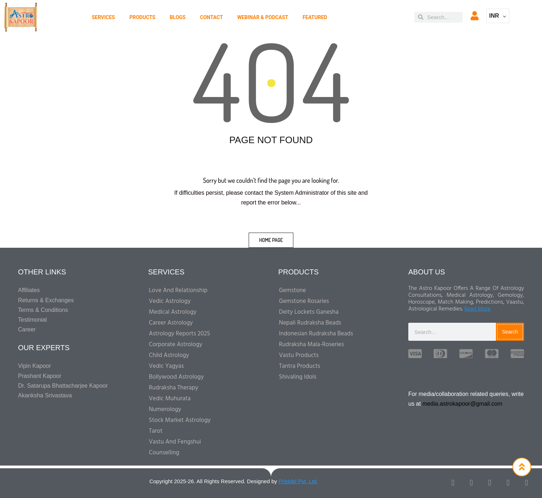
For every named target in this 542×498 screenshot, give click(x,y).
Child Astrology (169, 355)
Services (103, 17)
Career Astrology (171, 323)
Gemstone (292, 290)
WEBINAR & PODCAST (262, 17)
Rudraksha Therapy (173, 388)
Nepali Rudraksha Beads (310, 323)
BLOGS (178, 17)
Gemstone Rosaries (304, 301)
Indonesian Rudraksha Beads (316, 334)
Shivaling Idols (297, 377)
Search (510, 332)
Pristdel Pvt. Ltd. (298, 481)
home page (271, 240)
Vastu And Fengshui (175, 442)
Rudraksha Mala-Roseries (311, 344)
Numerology (165, 409)
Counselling (164, 453)
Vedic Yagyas (166, 366)
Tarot (156, 431)
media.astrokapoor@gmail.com (462, 404)
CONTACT (211, 17)
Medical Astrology (172, 312)
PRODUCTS (142, 17)
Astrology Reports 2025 (179, 334)
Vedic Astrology (170, 301)
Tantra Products (299, 366)
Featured (315, 17)
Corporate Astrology (175, 344)
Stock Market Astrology (180, 420)
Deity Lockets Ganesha (308, 312)
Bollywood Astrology (176, 377)
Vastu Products (299, 355)
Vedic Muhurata (170, 399)
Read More (477, 309)
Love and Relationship (178, 290)
